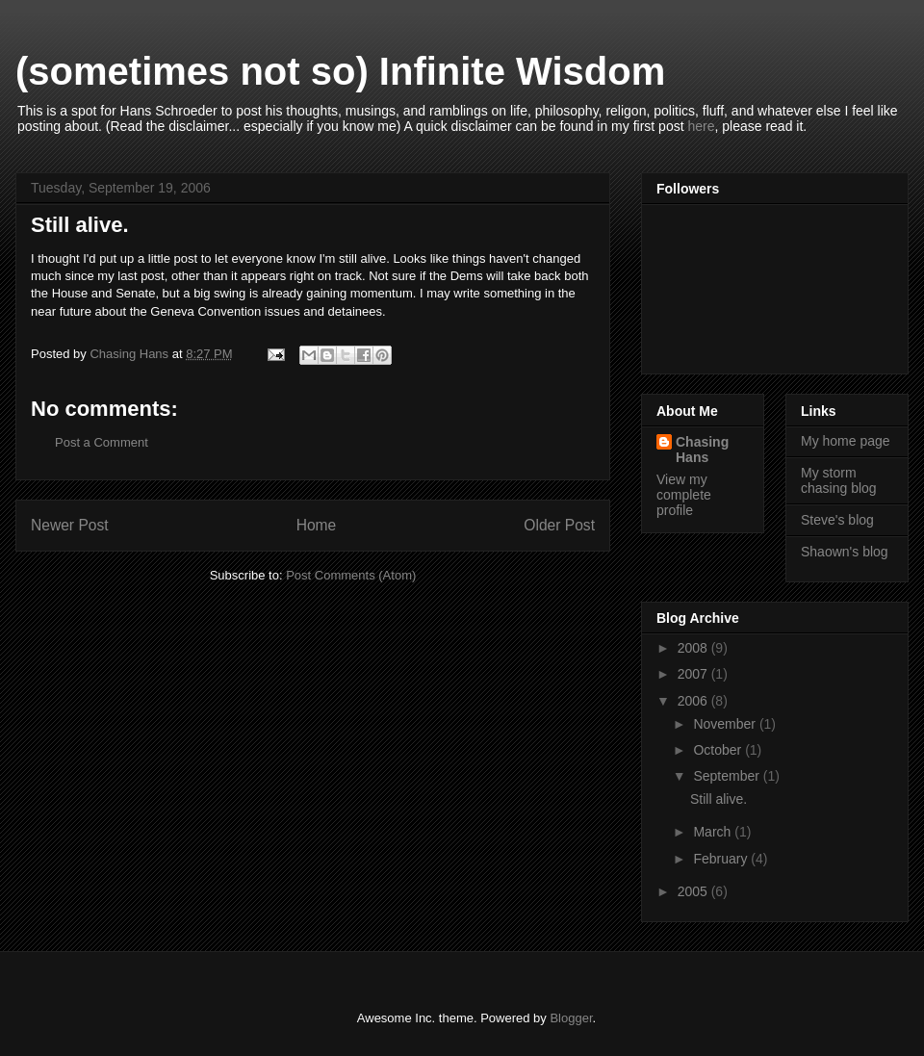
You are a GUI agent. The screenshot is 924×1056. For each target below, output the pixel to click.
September (727, 776)
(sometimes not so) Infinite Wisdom (340, 71)
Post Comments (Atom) (351, 575)
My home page (845, 441)
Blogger (571, 1018)
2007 (694, 674)
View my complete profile (683, 495)
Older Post (559, 525)
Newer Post (70, 525)
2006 (694, 700)
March (713, 831)
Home (316, 525)
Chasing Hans (702, 449)
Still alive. (718, 799)
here (700, 126)
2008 (694, 648)
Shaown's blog (844, 551)
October (719, 750)
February (722, 858)
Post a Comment (101, 442)
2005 (694, 891)
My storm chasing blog (839, 481)
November (725, 724)
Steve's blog (837, 520)
